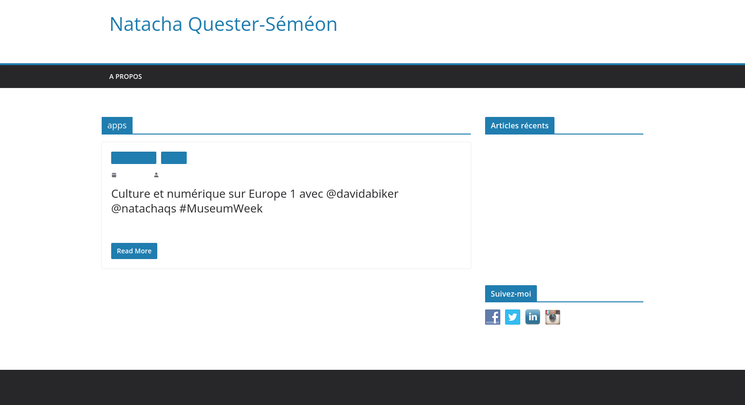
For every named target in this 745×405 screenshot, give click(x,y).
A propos (126, 76)
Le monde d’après (509, 226)
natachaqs (172, 174)
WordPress (310, 387)
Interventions (134, 157)
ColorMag (270, 387)
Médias (174, 157)
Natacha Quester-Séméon (219, 23)
